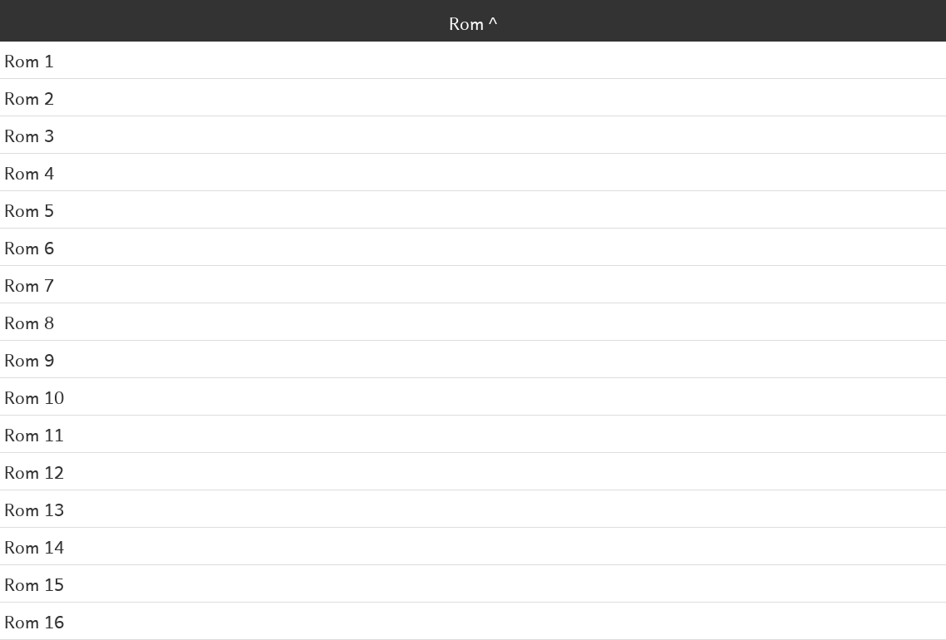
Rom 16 (34, 621)
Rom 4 (29, 172)
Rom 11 (34, 434)
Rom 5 (29, 209)
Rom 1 (29, 60)
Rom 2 (29, 97)
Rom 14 (34, 546)
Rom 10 (34, 396)
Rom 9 (29, 359)
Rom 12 (34, 471)
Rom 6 (29, 247)
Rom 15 (34, 583)
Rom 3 (29, 135)
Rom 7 (29, 284)
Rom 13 (34, 509)
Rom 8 (29, 322)
